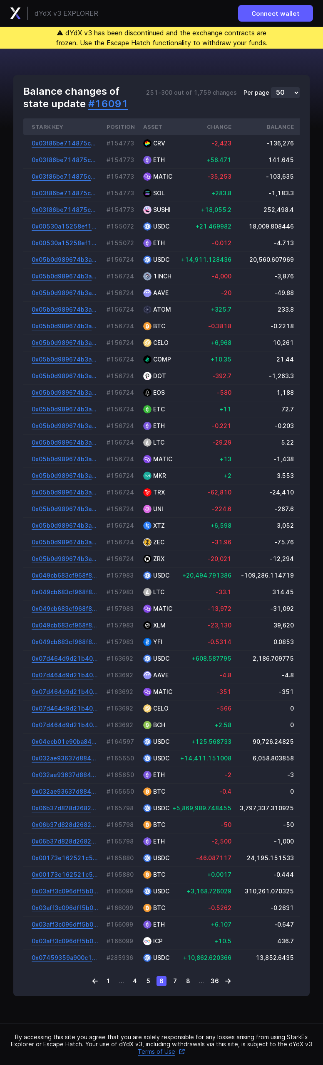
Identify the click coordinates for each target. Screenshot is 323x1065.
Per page (256, 93)
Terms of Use (161, 1051)
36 (215, 980)
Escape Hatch (128, 43)
